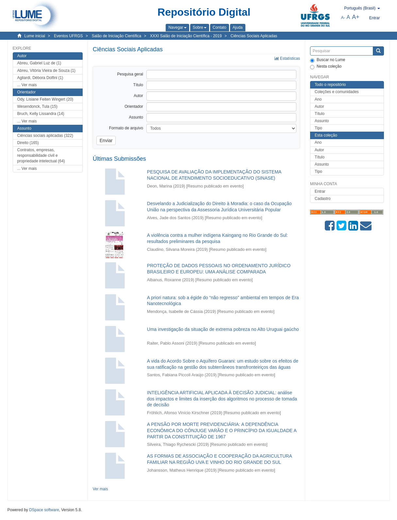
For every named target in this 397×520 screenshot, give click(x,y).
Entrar (320, 191)
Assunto (322, 121)
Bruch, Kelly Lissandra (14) (40, 113)
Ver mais (100, 489)
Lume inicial (35, 36)
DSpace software (44, 510)
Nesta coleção (325, 66)
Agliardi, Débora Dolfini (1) (40, 77)
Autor (319, 106)
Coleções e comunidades (337, 91)
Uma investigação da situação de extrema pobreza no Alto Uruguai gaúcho (223, 329)
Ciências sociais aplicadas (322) (45, 135)
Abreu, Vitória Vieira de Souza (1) (46, 70)
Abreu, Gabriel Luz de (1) (39, 63)
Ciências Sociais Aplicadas (254, 36)
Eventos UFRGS (68, 36)
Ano (318, 99)
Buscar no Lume (327, 60)
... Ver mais (27, 85)
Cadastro (323, 198)
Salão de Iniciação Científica (116, 36)
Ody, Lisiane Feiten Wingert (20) (45, 99)
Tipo (318, 128)
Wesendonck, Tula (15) (37, 106)
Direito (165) (28, 142)
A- (343, 17)
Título (319, 113)
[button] (177, 27)
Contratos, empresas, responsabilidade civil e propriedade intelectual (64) (41, 155)
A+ (355, 17)
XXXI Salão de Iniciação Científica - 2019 (186, 36)
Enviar (106, 140)
